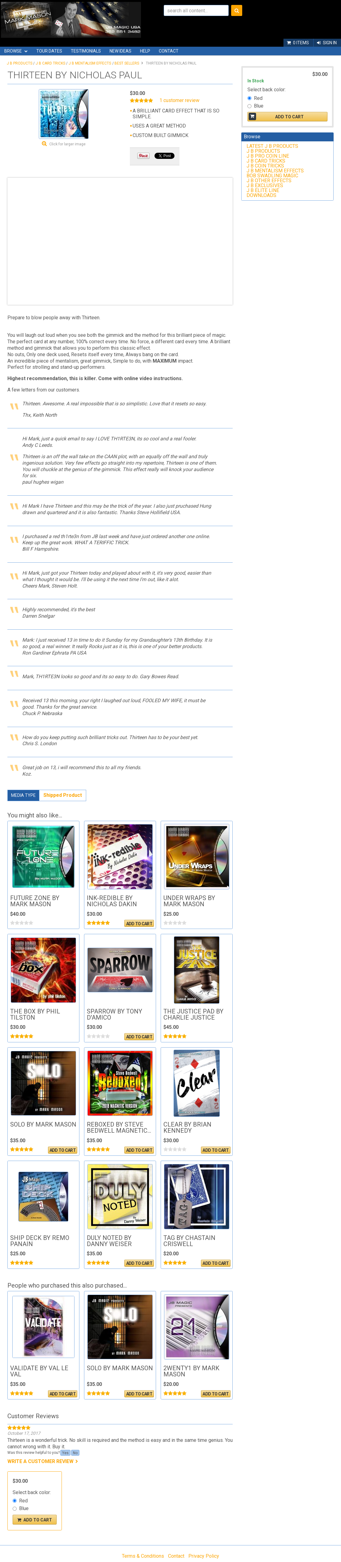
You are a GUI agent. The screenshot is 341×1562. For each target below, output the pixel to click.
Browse (13, 51)
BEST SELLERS (126, 63)
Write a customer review (40, 1461)
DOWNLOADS (261, 195)
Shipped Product (62, 795)
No (75, 1453)
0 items (301, 42)
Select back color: (32, 1492)
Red (23, 1501)
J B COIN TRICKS (265, 166)
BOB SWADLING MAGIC (272, 176)
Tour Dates (49, 51)
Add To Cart (139, 923)
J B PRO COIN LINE (268, 156)
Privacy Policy (203, 1556)
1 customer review (179, 100)
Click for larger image (67, 144)
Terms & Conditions (143, 1556)
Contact (169, 51)
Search (236, 10)
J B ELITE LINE (263, 190)
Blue (24, 1508)
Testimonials (86, 51)
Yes (65, 1453)
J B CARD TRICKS (50, 63)
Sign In (330, 42)
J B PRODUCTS (19, 63)
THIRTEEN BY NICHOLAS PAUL (171, 63)
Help (145, 51)
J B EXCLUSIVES (265, 185)
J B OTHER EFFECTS (269, 180)
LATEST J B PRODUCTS (272, 146)
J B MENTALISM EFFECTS (90, 63)
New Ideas (120, 51)
